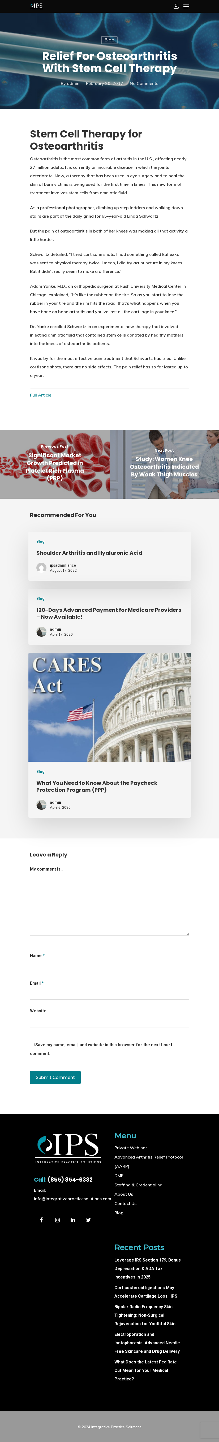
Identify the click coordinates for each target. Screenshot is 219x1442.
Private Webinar (130, 1147)
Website (38, 1010)
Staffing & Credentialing (138, 1184)
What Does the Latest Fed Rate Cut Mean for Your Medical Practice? (145, 1370)
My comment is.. (46, 869)
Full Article (40, 395)
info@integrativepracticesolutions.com (72, 1198)
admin (73, 83)
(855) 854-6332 (63, 1179)
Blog (109, 39)
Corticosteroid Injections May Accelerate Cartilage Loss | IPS (145, 1292)
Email (37, 983)
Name (37, 955)
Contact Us (125, 1203)
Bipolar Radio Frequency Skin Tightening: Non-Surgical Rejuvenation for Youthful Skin (144, 1315)
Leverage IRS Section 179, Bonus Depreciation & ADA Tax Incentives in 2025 (147, 1269)
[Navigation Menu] (186, 6)
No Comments (144, 83)
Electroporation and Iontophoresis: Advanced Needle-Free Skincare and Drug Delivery (148, 1343)
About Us (123, 1194)
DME (118, 1175)
